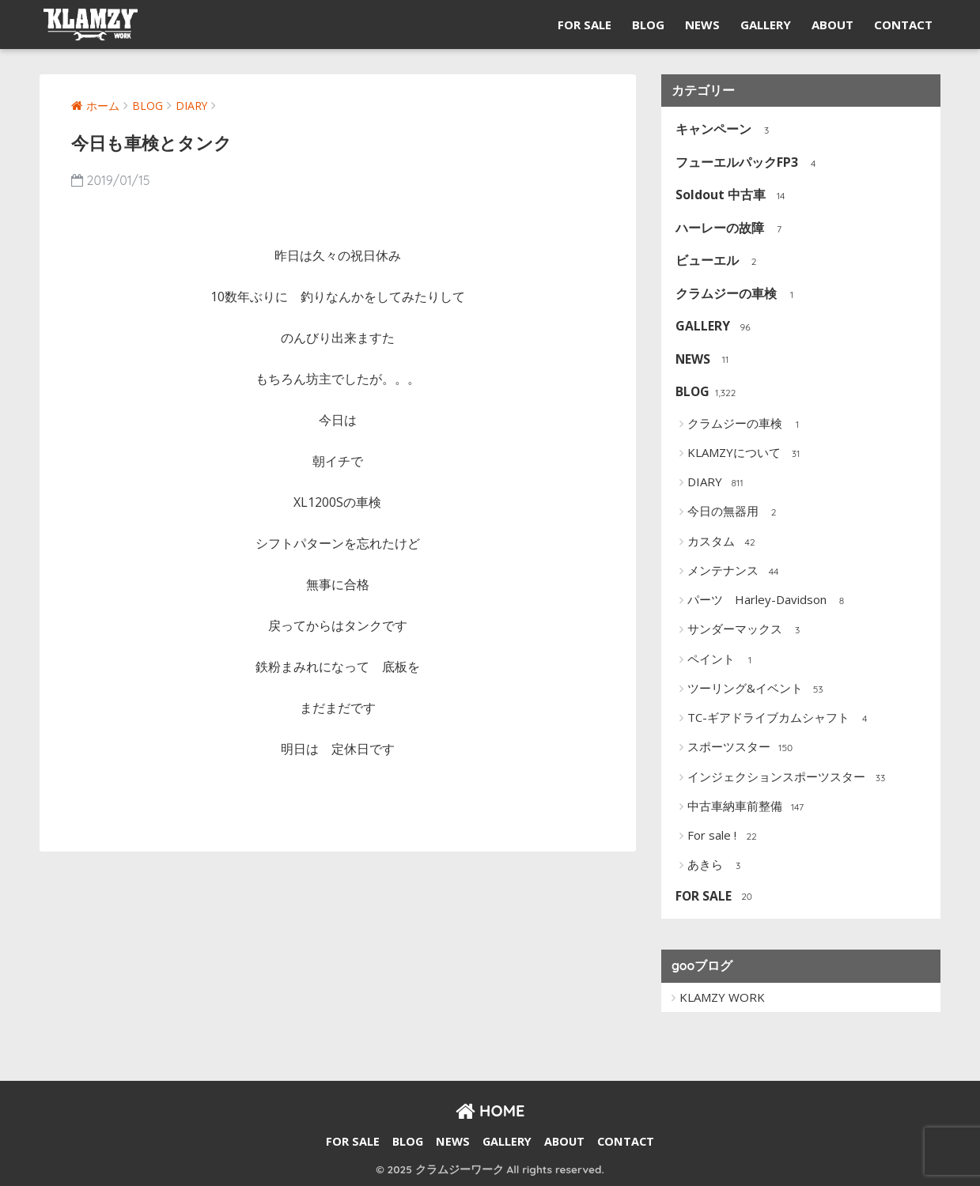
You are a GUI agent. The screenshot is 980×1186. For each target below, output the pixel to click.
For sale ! (724, 836)
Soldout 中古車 (732, 196)
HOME (490, 1110)
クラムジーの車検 (737, 294)
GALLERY (765, 24)
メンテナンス (735, 571)
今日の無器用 (735, 512)
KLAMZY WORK (722, 997)
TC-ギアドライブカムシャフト (780, 718)
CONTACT (903, 24)
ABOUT (832, 24)
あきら (717, 865)
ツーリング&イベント (757, 689)
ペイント (723, 660)
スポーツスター (741, 747)
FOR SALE (584, 24)
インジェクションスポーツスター (788, 778)
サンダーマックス (747, 630)
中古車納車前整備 (747, 807)
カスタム (723, 542)
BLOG (648, 24)
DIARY (717, 483)
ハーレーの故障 (731, 229)
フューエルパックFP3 (748, 163)
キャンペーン (725, 130)
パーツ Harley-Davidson (769, 600)
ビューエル (718, 261)
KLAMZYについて (746, 453)
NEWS (702, 24)
